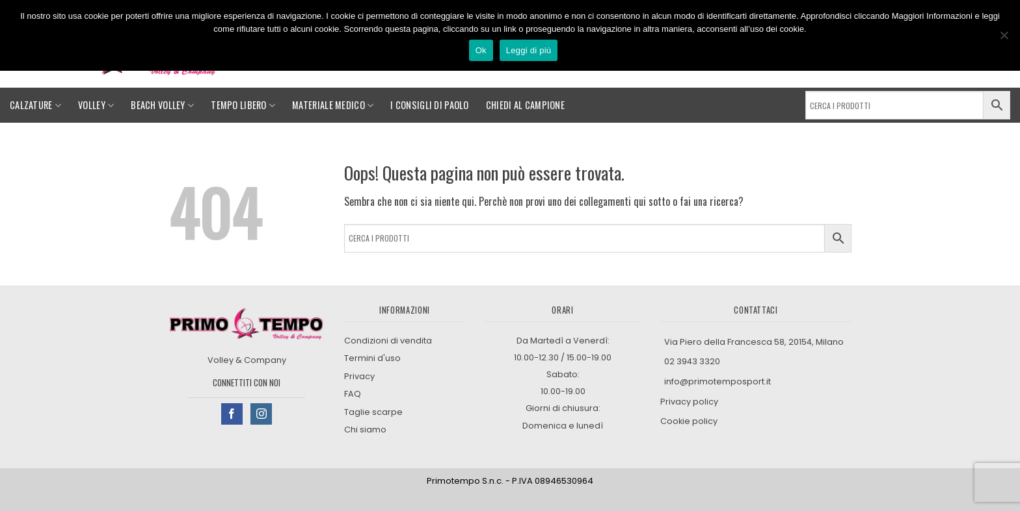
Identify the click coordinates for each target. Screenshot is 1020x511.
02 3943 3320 (692, 361)
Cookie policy (689, 421)
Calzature (35, 105)
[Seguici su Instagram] (261, 414)
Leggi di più (529, 50)
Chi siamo (365, 429)
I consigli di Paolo (429, 105)
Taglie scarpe (373, 412)
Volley (96, 105)
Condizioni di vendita (388, 340)
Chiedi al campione (525, 105)
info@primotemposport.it (717, 381)
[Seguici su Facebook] (232, 414)
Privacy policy (690, 401)
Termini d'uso (372, 358)
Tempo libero (243, 105)
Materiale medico (332, 105)
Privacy (359, 376)
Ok (481, 50)
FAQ (352, 393)
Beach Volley (162, 105)
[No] (1003, 39)
